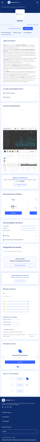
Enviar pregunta (20, 265)
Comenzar (13, 213)
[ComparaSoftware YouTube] (5, 407)
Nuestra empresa (20, 413)
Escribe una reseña (32, 335)
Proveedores (20, 417)
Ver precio (27, 28)
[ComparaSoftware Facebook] (8, 407)
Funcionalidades (28, 32)
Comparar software (15, 28)
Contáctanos (20, 421)
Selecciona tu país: (6, 427)
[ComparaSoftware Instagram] (10, 407)
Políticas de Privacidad (7, 439)
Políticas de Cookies (17, 439)
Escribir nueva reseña (32, 25)
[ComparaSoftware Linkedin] (3, 407)
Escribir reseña (20, 281)
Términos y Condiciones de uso (29, 439)
